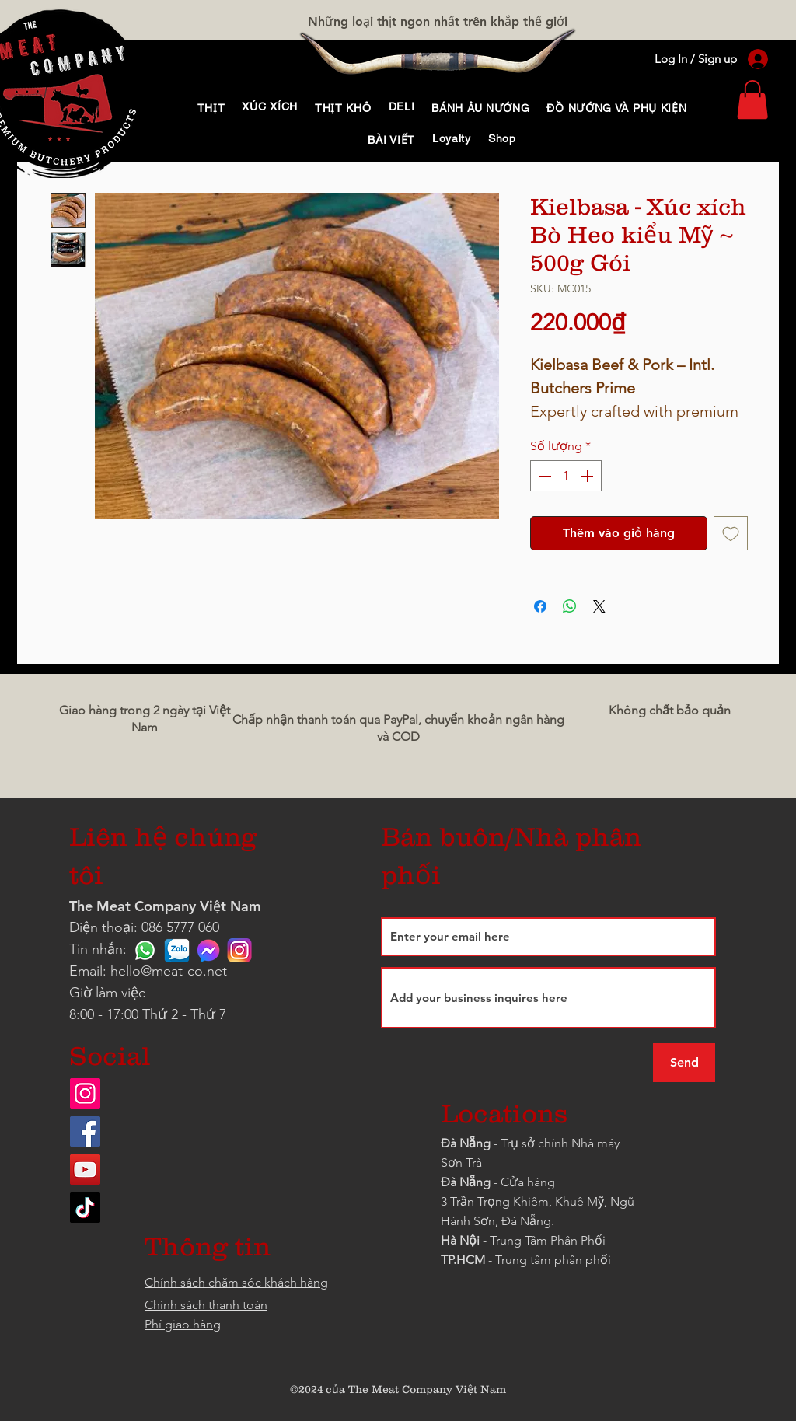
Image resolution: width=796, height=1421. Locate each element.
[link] (752, 99)
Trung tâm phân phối (553, 1259)
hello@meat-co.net (168, 970)
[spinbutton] (566, 476)
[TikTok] (85, 1207)
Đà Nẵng (466, 1143)
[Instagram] (85, 1093)
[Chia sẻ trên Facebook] (540, 606)
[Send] (684, 1062)
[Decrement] (543, 476)
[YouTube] (85, 1169)
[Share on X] (599, 606)
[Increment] (588, 476)
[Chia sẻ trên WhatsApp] (569, 606)
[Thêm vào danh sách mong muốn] (731, 533)
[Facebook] (85, 1131)
